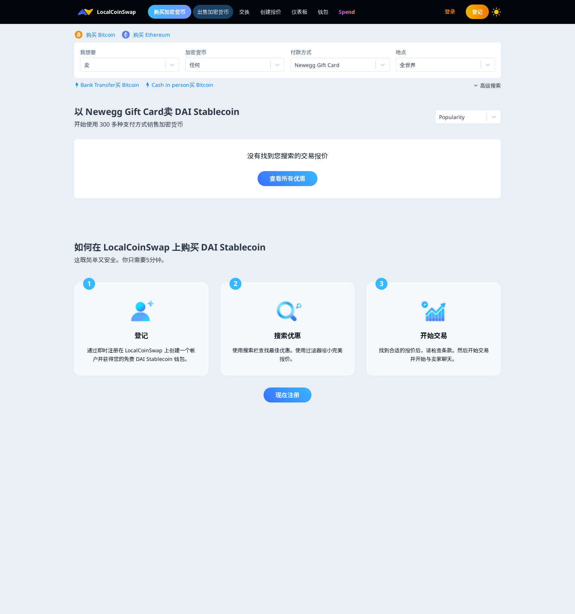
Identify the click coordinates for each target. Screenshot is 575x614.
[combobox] (190, 64)
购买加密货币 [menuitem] (169, 11)
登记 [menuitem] (477, 11)
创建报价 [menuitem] (270, 11)
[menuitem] (346, 12)
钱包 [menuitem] (323, 11)
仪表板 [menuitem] (299, 11)
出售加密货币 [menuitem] (213, 11)
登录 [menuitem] (450, 11)
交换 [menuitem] (244, 11)
